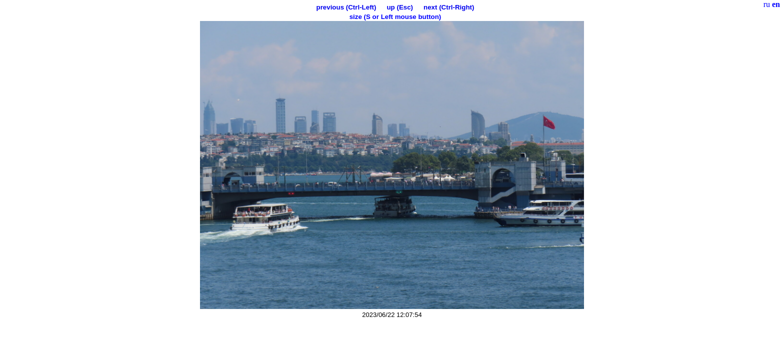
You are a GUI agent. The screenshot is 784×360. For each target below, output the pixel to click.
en (776, 4)
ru (767, 4)
